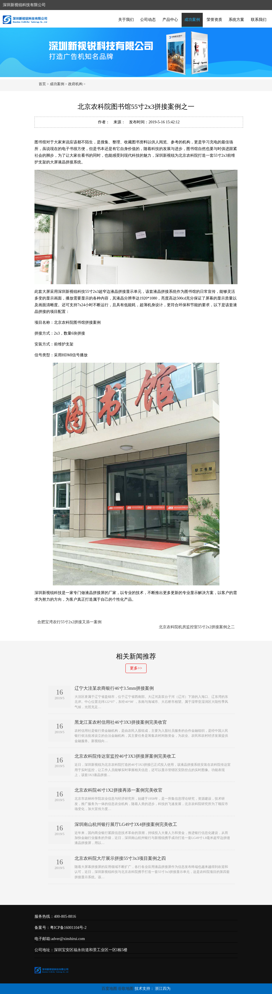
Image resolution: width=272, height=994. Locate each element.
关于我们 (126, 20)
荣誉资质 (214, 20)
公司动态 (148, 20)
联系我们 (258, 20)
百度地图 (109, 988)
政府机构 (75, 84)
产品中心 (170, 20)
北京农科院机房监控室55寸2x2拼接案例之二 (197, 627)
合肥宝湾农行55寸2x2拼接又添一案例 (69, 622)
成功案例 (192, 20)
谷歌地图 (125, 988)
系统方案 (236, 20)
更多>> (136, 668)
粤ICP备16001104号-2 (68, 928)
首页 (42, 84)
